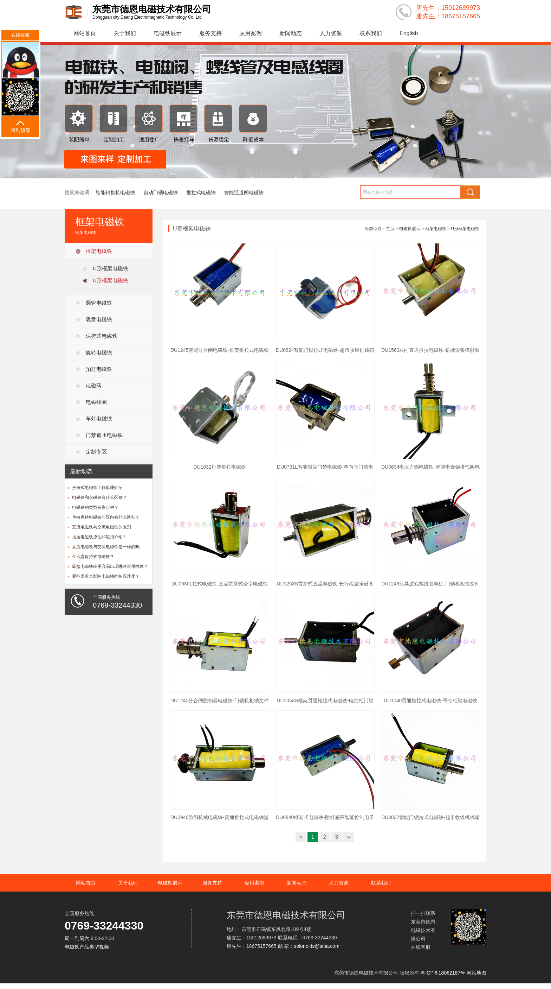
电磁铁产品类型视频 (87, 947)
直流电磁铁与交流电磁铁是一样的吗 (106, 546)
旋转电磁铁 (99, 352)
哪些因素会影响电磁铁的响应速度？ (106, 576)
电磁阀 (94, 385)
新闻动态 (290, 33)
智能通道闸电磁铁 (244, 192)
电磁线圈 (96, 402)
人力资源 (330, 33)
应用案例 (250, 33)
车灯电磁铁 (99, 418)
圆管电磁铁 (99, 303)
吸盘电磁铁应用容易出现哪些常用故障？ (110, 566)
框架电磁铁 (99, 251)
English (409, 33)
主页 (390, 228)
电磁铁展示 (168, 33)
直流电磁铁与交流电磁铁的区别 (101, 527)
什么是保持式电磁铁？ (93, 556)
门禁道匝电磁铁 (104, 435)
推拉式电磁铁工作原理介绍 (97, 487)
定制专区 (96, 452)
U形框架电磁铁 (110, 280)
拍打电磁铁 (99, 369)
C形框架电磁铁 (110, 268)
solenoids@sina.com (316, 946)
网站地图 (476, 973)
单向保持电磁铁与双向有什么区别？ (106, 517)
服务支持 (210, 33)
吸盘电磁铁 (99, 319)
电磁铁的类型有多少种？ (95, 507)
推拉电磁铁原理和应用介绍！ (99, 536)
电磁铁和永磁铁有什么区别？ (99, 497)
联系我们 (370, 33)
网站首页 (84, 33)
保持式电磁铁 (101, 336)
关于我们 (125, 33)
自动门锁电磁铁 (160, 192)
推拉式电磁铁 (201, 192)
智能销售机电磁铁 (115, 192)
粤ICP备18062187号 (442, 973)
